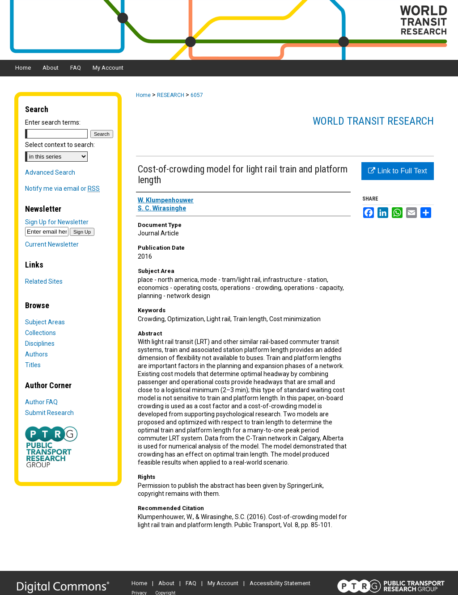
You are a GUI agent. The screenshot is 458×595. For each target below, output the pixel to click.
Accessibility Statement (280, 583)
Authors (36, 354)
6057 (197, 95)
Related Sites (44, 281)
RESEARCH (170, 95)
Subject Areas (45, 322)
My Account (223, 583)
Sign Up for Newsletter (57, 222)
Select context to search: (60, 144)
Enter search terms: (53, 122)
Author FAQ (41, 402)
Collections (40, 332)
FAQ (191, 583)
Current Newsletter (52, 244)
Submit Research (49, 412)
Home (143, 95)
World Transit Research (373, 121)
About (166, 583)
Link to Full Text (397, 171)
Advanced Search (50, 172)
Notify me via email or (62, 188)
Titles (33, 365)
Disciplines (40, 343)
